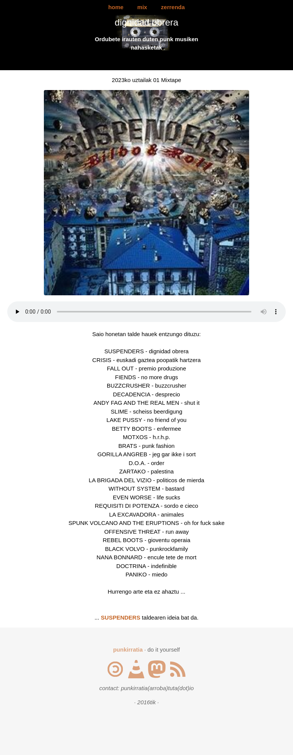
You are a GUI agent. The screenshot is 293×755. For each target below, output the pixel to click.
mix (142, 7)
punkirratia (128, 649)
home (116, 7)
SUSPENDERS (120, 617)
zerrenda (173, 7)
